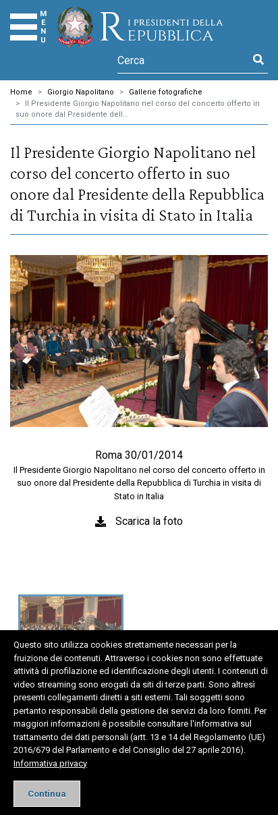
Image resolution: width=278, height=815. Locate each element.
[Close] (46, 794)
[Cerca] (183, 60)
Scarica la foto (149, 521)
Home (21, 92)
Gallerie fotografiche (165, 92)
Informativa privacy (50, 763)
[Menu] (23, 26)
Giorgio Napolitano (80, 92)
